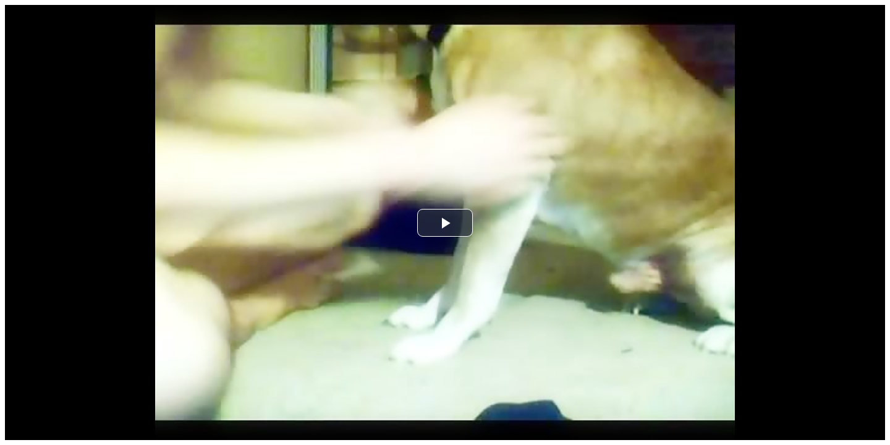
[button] (445, 223)
